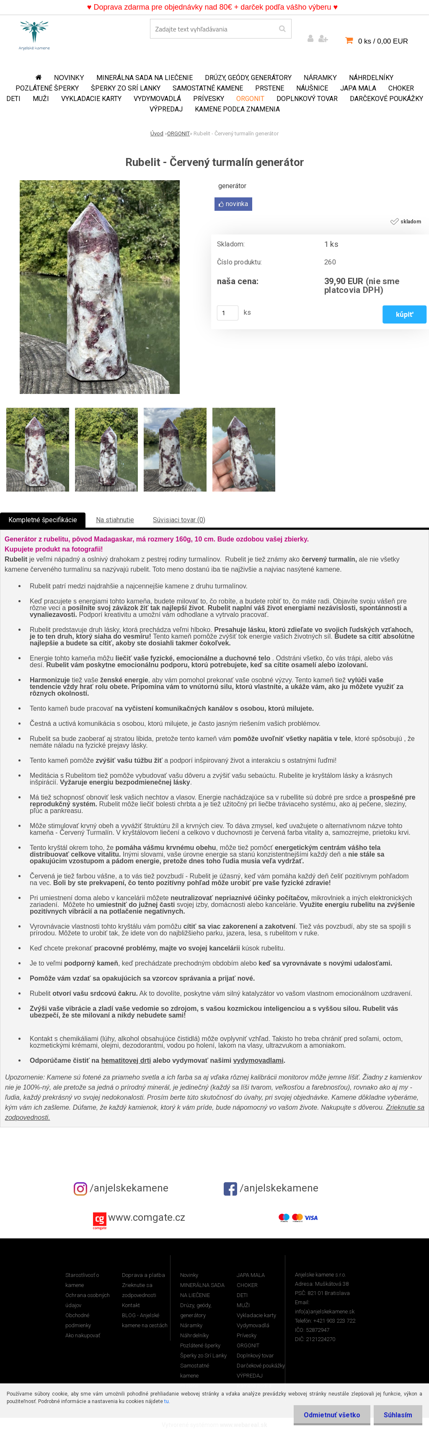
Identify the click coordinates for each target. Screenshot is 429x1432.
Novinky (69, 77)
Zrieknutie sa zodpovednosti (139, 1290)
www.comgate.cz (146, 1217)
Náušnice (312, 88)
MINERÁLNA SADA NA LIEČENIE (144, 78)
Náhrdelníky (371, 78)
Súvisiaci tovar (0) (179, 520)
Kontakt (131, 1305)
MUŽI (41, 99)
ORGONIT (250, 99)
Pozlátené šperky (47, 88)
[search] (282, 29)
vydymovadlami (258, 1060)
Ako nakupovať (82, 1335)
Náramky (320, 77)
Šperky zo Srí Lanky (125, 88)
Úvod (156, 133)
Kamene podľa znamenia (237, 109)
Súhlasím (397, 1415)
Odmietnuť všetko (330, 1415)
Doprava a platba (143, 1275)
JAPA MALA (358, 88)
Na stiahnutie (115, 520)
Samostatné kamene (208, 88)
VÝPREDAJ (166, 109)
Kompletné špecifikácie (42, 520)
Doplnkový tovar (307, 99)
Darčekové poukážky (386, 99)
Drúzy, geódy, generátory (248, 78)
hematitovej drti (126, 1060)
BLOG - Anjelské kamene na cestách (145, 1320)
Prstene (269, 88)
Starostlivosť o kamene (82, 1280)
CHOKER (401, 88)
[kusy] (228, 313)
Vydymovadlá (157, 99)
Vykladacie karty (91, 99)
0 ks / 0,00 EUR (383, 41)
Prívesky (208, 99)
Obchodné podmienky (78, 1320)
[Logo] (34, 34)
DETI (13, 99)
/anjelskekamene (121, 1188)
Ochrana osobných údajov (87, 1300)
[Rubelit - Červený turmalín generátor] (100, 183)
